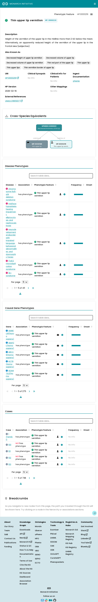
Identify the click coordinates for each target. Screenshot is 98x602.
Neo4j (23, 538)
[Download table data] (20, 293)
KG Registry (71, 547)
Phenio (38, 542)
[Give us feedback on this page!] (94, 513)
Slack (84, 530)
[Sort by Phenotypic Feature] (55, 184)
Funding (8, 546)
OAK (52, 546)
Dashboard (25, 577)
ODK (52, 550)
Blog (84, 534)
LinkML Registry (69, 553)
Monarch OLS (72, 529)
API (22, 534)
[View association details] (64, 194)
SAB (6, 534)
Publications (10, 542)
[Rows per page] (25, 282)
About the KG (26, 569)
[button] (78, 194)
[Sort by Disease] (15, 184)
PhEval (53, 534)
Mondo (38, 526)
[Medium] (50, 600)
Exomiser (54, 529)
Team (7, 530)
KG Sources (25, 573)
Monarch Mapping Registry (70, 537)
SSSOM (53, 542)
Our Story (8, 526)
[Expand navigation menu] (95, 4)
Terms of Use (26, 560)
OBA (37, 546)
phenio (76, 81)
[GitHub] (54, 600)
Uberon (38, 530)
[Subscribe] (42, 600)
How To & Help (26, 550)
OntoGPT (54, 554)
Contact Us (9, 538)
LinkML (53, 538)
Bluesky (85, 546)
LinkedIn (86, 538)
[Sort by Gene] (12, 326)
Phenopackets (57, 562)
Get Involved (87, 526)
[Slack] (46, 600)
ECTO (37, 563)
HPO (37, 538)
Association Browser (25, 582)
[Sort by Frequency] (83, 184)
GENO (37, 554)
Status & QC (26, 546)
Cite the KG (25, 565)
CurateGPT (55, 558)
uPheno (38, 534)
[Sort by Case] (12, 429)
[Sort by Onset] (91, 326)
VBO (37, 550)
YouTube (86, 542)
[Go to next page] (27, 288)
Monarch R (26, 542)
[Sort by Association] (31, 184)
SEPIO (37, 558)
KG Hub (69, 543)
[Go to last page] (32, 288)
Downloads (25, 529)
